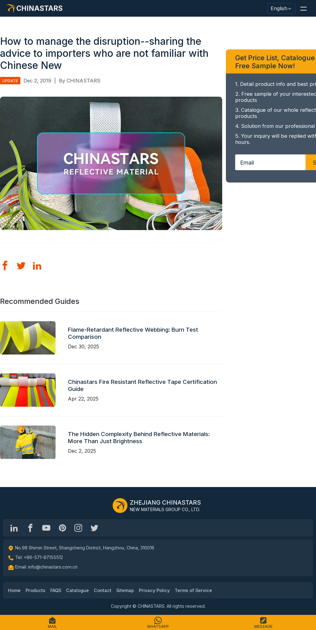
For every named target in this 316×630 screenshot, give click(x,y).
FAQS (55, 590)
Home (14, 590)
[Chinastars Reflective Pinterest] (62, 527)
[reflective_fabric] (78, 527)
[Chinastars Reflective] (46, 527)
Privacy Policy (154, 590)
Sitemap (125, 590)
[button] (303, 8)
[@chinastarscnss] (30, 527)
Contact (102, 590)
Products (35, 590)
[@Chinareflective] (94, 527)
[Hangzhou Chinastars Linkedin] (14, 527)
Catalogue (77, 590)
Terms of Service (193, 590)
